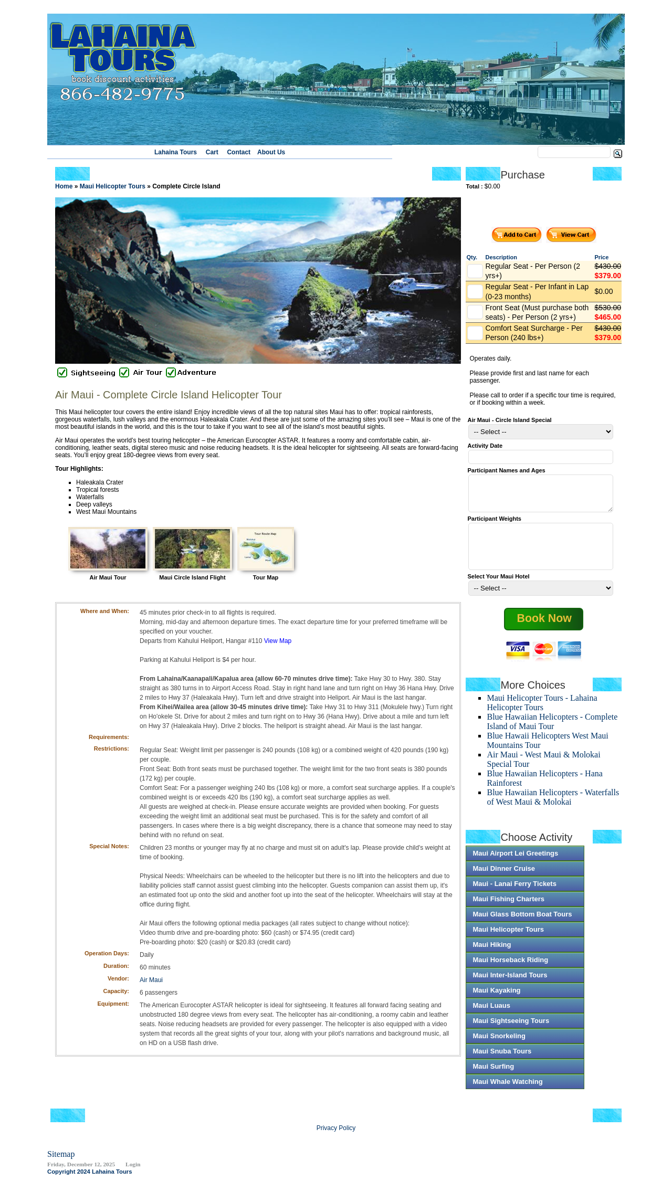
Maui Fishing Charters (508, 905)
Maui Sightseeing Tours (510, 1027)
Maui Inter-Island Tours (509, 981)
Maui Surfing (493, 1073)
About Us (271, 152)
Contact (238, 152)
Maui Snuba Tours (501, 1057)
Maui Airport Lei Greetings (515, 859)
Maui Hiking (491, 951)
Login (132, 1170)
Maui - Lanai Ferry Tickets (514, 890)
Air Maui (151, 980)
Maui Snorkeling (498, 1042)
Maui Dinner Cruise (503, 875)
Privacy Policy (336, 1134)
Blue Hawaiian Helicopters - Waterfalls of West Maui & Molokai (553, 803)
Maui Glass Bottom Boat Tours (522, 920)
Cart (212, 152)
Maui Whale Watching (507, 1088)
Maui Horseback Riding (510, 966)
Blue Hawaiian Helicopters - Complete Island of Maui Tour (552, 728)
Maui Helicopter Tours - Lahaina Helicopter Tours (542, 709)
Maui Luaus (491, 1012)
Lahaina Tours (175, 152)
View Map (277, 641)
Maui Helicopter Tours (508, 936)
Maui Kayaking (496, 996)
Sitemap (61, 1160)
